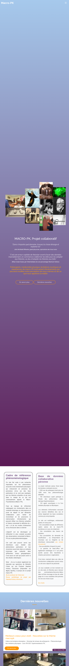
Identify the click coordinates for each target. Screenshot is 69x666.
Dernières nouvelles (44, 282)
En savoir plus (24, 282)
